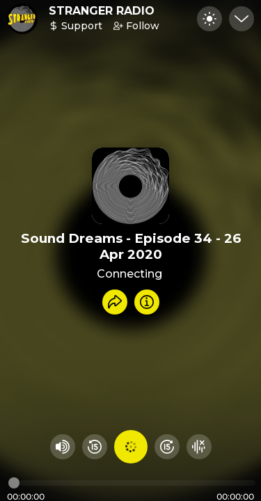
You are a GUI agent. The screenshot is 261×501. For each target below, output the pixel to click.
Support (75, 25)
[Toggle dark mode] (209, 18)
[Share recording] (114, 302)
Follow (136, 25)
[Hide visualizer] (199, 446)
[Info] (146, 302)
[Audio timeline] (131, 483)
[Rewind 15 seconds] (94, 446)
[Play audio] (131, 446)
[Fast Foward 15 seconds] (167, 446)
